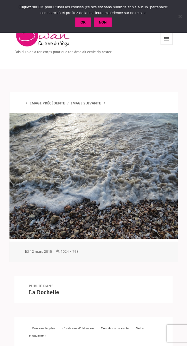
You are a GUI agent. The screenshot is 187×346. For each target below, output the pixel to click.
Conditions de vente (115, 328)
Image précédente (47, 103)
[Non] (180, 16)
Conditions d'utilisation (78, 328)
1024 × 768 (70, 251)
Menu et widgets (167, 44)
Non (103, 22)
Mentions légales (44, 328)
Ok (83, 22)
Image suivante (86, 103)
